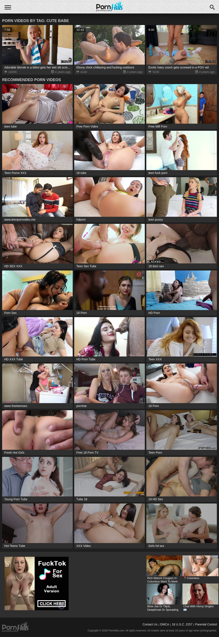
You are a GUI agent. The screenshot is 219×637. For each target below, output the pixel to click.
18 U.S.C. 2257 (182, 624)
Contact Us (149, 624)
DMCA (164, 624)
